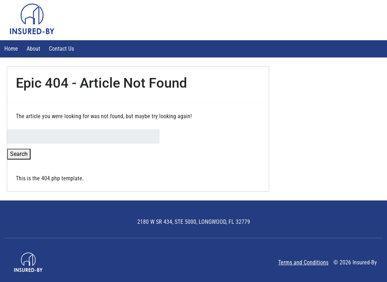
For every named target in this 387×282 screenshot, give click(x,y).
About (33, 48)
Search (19, 154)
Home (11, 48)
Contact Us (61, 48)
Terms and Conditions (303, 262)
